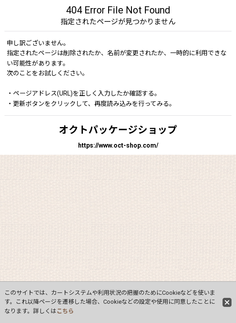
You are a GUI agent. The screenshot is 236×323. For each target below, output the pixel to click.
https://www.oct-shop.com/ (118, 145)
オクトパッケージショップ (118, 129)
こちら (65, 311)
